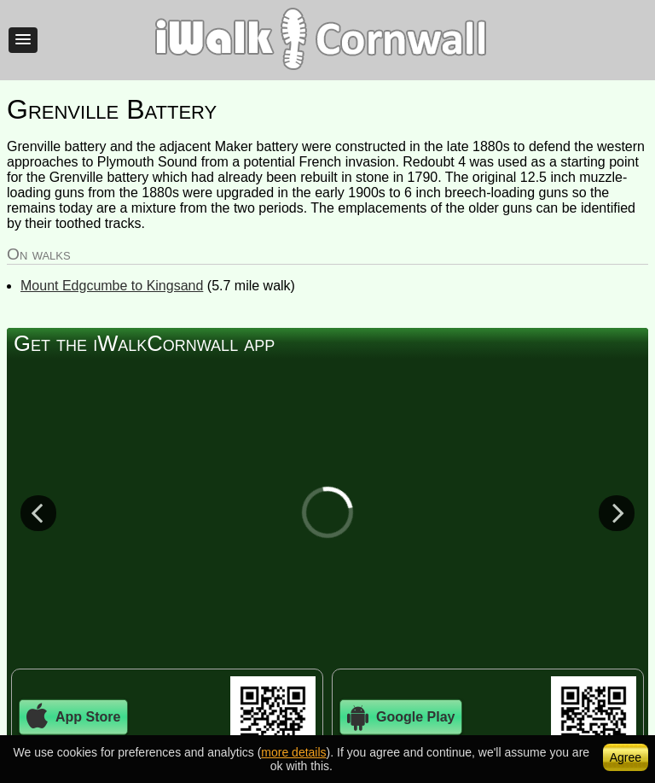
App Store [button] (73, 717)
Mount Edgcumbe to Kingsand (111, 285)
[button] (23, 40)
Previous (38, 512)
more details (293, 752)
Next (617, 512)
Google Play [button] (401, 717)
